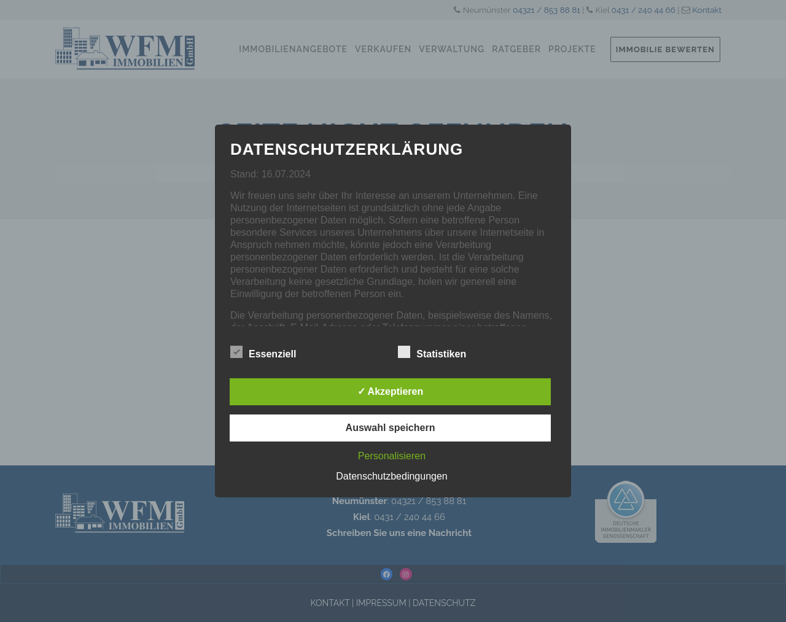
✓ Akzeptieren (390, 391)
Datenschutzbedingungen (391, 476)
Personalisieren (392, 456)
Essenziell (263, 352)
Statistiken (432, 352)
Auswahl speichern (390, 427)
